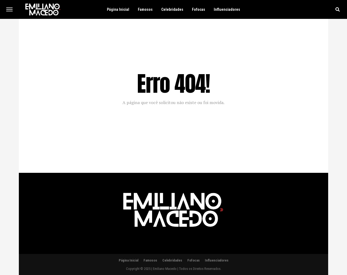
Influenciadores (227, 9)
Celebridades (172, 9)
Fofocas (198, 9)
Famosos (145, 9)
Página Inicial (118, 9)
